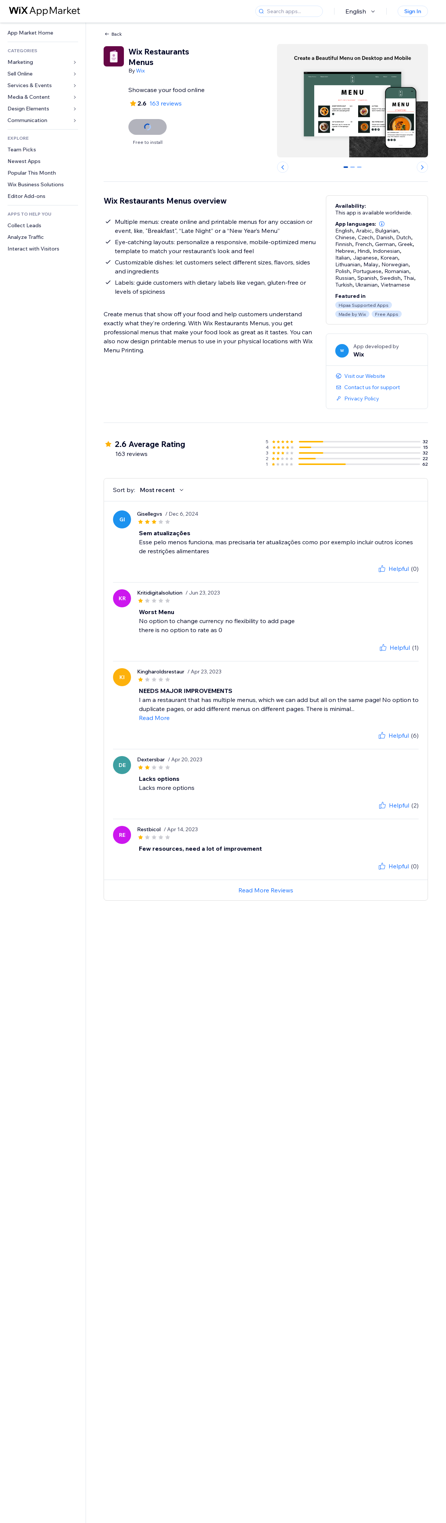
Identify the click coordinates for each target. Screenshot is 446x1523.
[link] (43, 33)
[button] (381, 223)
